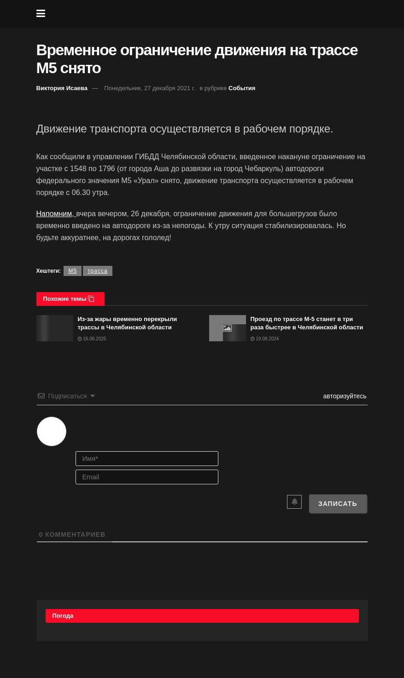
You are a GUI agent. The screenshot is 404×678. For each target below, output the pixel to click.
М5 (72, 271)
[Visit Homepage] (209, 14)
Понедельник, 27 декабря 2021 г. (149, 88)
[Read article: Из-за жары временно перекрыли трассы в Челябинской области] (54, 328)
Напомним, (56, 214)
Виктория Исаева (62, 88)
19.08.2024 (265, 338)
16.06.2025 (92, 338)
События (241, 88)
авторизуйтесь (344, 396)
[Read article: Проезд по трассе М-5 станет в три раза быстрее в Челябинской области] (227, 328)
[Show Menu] (40, 14)
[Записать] (338, 503)
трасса (98, 271)
